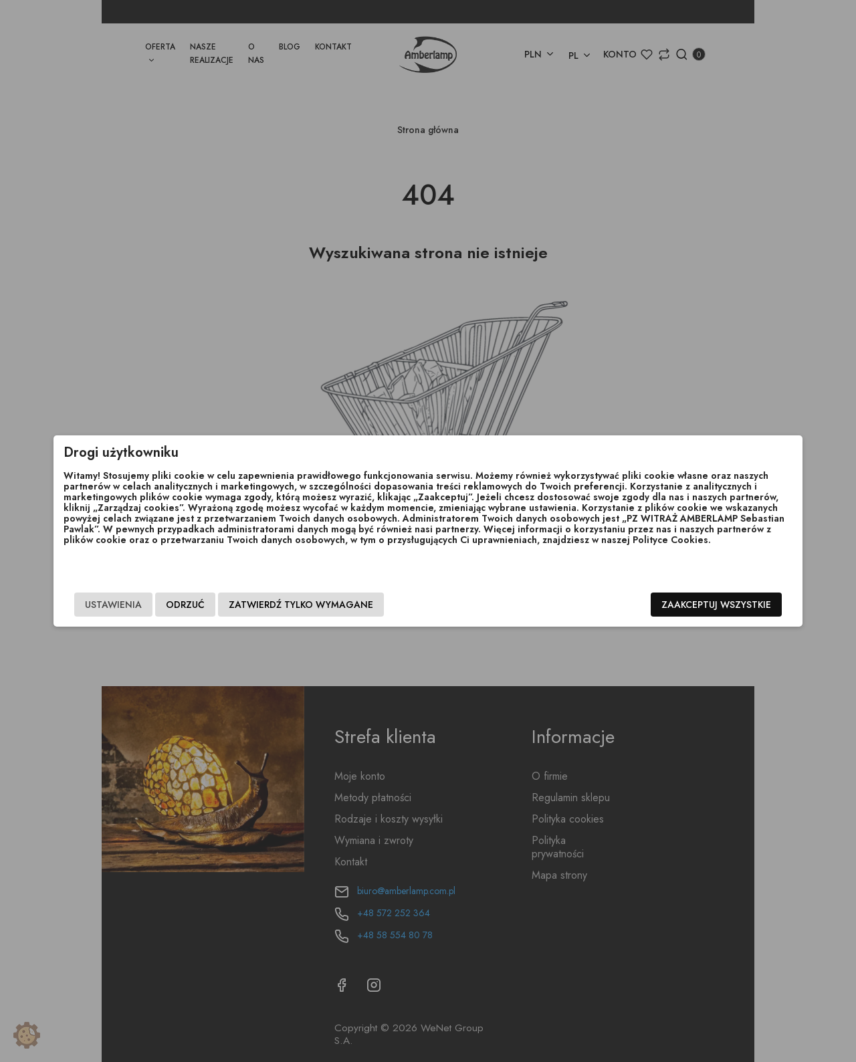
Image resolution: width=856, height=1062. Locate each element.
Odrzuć (233, 606)
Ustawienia (161, 606)
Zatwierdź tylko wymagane (349, 606)
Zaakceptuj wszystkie (668, 606)
